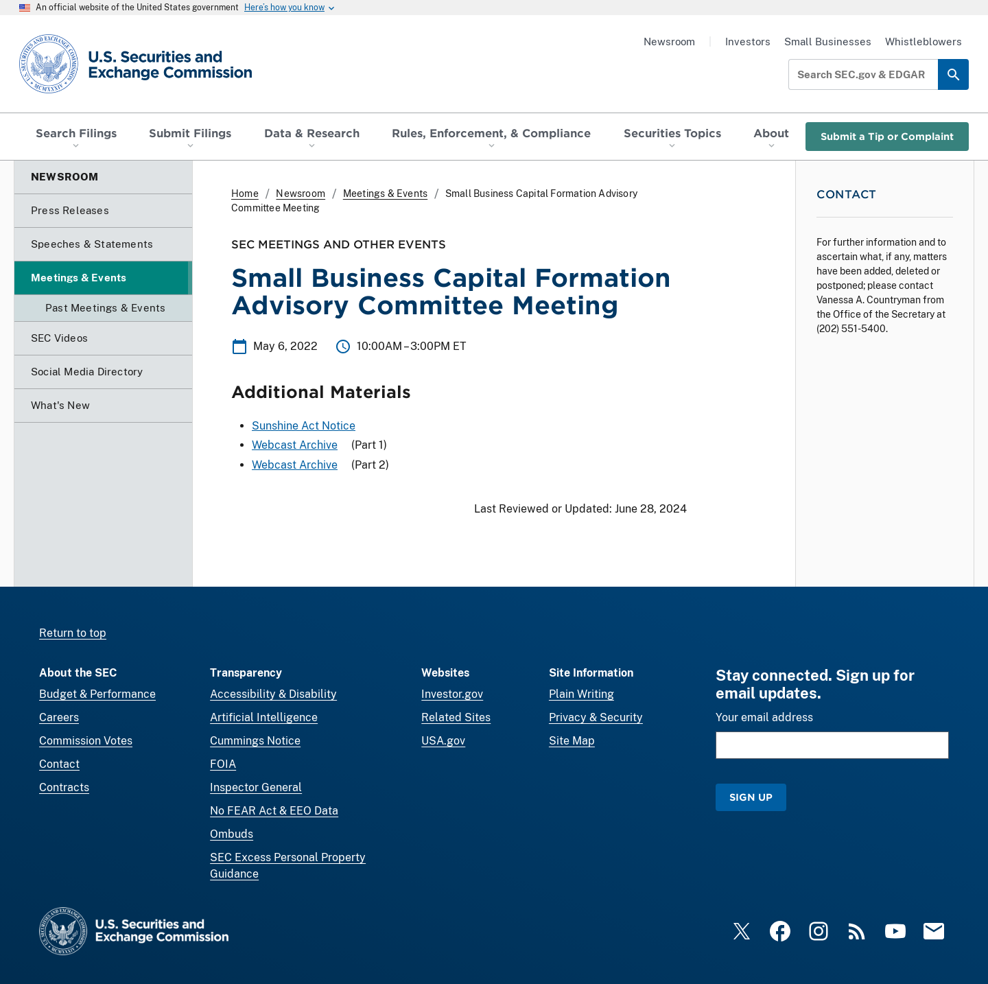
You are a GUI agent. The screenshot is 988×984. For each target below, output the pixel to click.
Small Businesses (827, 41)
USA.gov (443, 740)
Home (245, 193)
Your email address (764, 717)
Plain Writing (581, 694)
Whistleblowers (923, 41)
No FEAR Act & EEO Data (274, 810)
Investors (748, 41)
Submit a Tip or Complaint (887, 136)
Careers (59, 717)
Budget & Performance (97, 694)
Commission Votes (85, 740)
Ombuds (231, 834)
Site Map (572, 740)
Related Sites (456, 717)
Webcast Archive (295, 445)
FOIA (223, 764)
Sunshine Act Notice (303, 425)
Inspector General (256, 787)
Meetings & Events (385, 193)
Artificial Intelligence (264, 717)
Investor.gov (452, 694)
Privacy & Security (596, 717)
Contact (59, 764)
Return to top (72, 633)
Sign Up (751, 797)
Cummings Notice (255, 740)
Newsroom (669, 41)
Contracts (64, 787)
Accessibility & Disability (273, 694)
